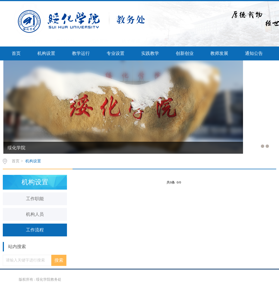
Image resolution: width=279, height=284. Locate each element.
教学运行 (81, 53)
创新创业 (185, 53)
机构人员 (35, 214)
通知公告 (254, 53)
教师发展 (219, 53)
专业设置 (115, 53)
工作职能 (35, 198)
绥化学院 (16, 147)
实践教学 (150, 53)
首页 (16, 53)
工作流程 (35, 229)
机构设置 (46, 53)
